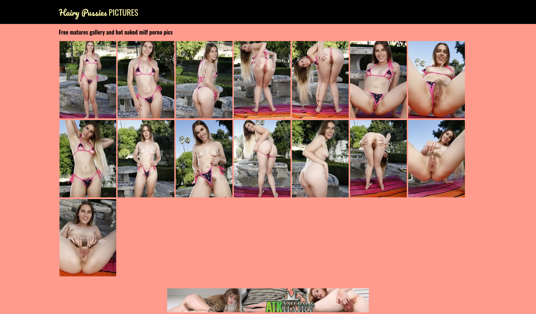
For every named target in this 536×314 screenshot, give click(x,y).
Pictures (98, 12)
